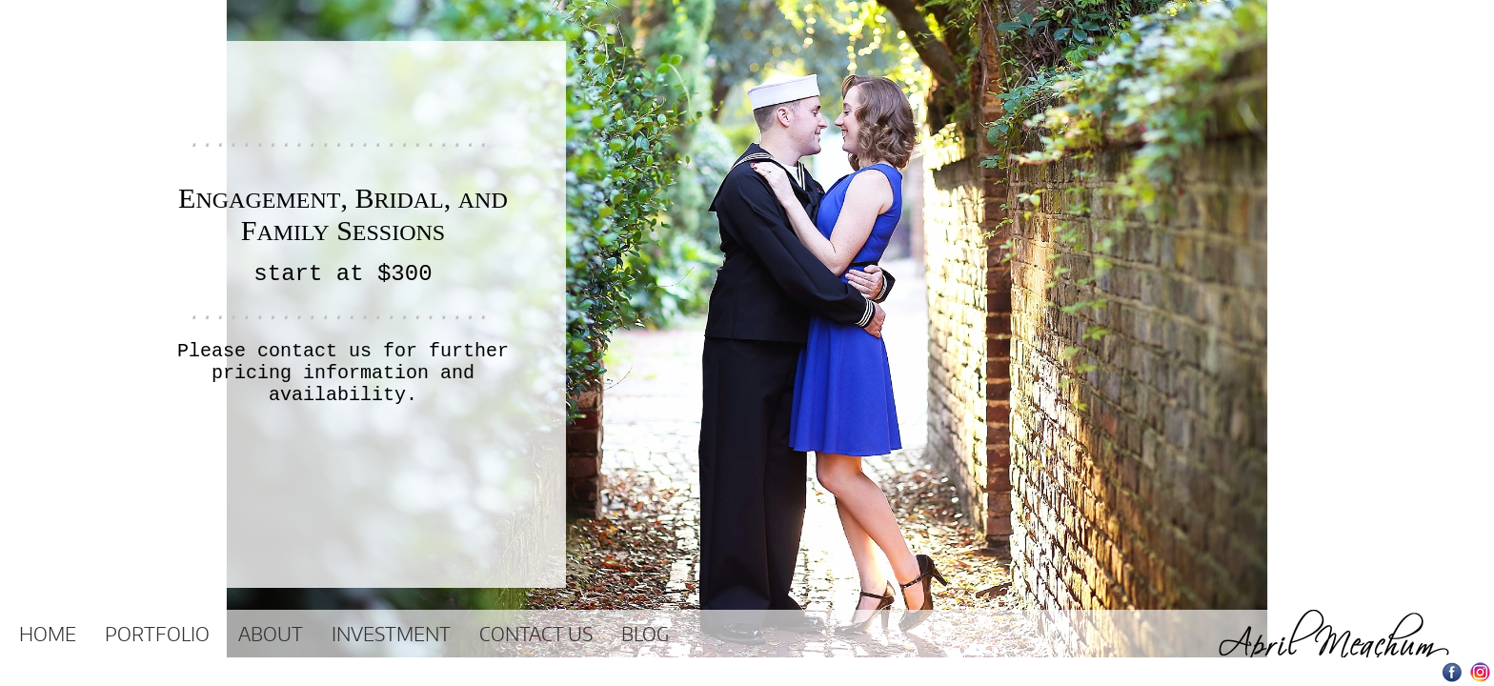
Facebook (1453, 672)
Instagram (1480, 672)
